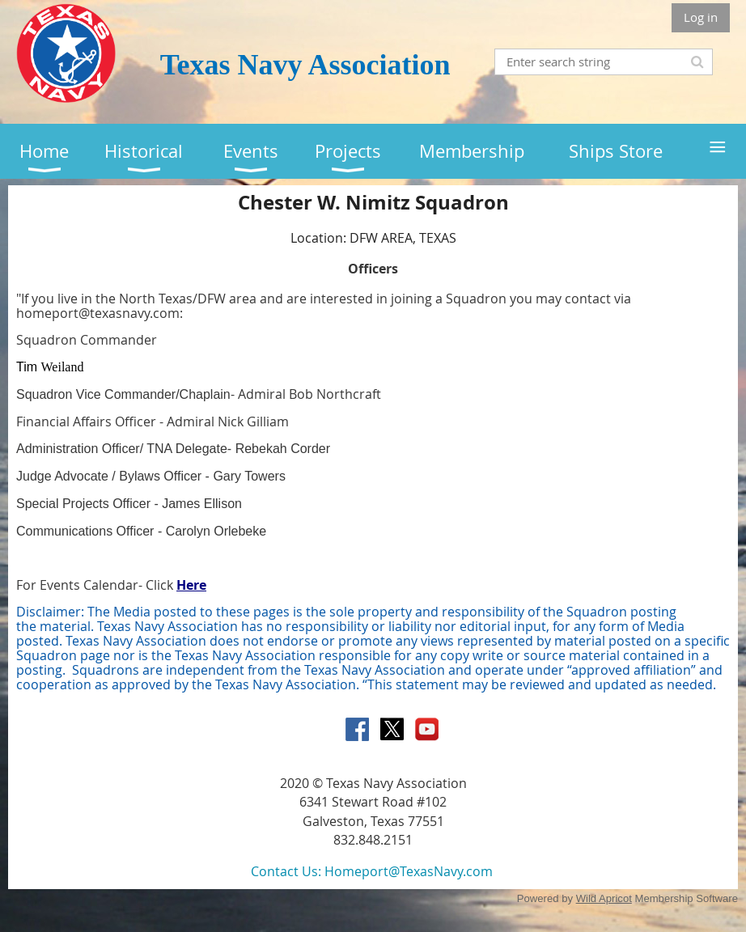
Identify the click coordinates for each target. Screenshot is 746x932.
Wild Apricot (604, 898)
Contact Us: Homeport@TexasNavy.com (372, 871)
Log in (701, 17)
